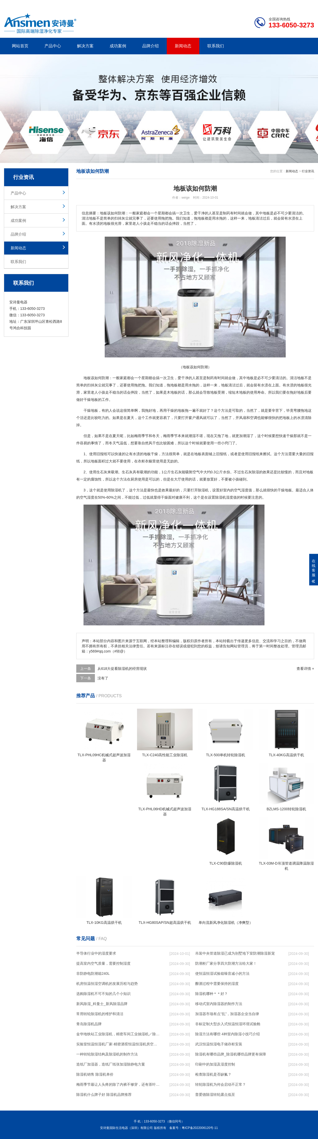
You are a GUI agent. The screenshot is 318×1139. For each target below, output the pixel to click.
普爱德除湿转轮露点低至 (215, 1094)
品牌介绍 (150, 46)
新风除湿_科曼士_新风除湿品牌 (101, 1004)
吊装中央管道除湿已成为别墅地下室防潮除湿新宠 (235, 953)
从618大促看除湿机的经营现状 (122, 668)
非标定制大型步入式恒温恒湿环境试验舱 (227, 1024)
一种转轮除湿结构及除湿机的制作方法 (107, 1054)
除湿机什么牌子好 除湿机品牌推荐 (104, 1094)
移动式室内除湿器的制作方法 (218, 1004)
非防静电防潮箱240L (93, 973)
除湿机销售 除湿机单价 (94, 1074)
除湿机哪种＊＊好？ (211, 994)
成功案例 (118, 46)
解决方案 (85, 46)
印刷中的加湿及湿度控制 (215, 1064)
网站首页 (20, 46)
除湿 (255, 472)
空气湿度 (241, 490)
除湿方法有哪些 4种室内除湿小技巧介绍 (227, 1034)
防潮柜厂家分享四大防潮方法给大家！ (226, 963)
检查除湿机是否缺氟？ (213, 1074)
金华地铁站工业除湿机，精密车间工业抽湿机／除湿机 (118, 1034)
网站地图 (284, 4)
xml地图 (307, 4)
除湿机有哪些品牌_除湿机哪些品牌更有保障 (230, 1054)
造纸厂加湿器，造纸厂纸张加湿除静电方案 (110, 1064)
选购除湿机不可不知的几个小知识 (103, 994)
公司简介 (236, 4)
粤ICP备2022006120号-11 (200, 1128)
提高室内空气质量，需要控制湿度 (103, 963)
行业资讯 (308, 171)
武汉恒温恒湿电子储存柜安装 (218, 1044)
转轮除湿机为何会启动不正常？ (220, 1084)
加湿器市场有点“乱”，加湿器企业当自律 (227, 1014)
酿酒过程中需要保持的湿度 (217, 983)
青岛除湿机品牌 (89, 1024)
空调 (253, 418)
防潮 (105, 378)
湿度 (90, 497)
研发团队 (260, 4)
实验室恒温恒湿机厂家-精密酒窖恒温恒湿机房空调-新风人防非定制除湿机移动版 (118, 1044)
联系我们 (215, 46)
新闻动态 (183, 46)
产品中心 (52, 46)
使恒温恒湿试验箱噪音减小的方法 (222, 973)
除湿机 (116, 490)
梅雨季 (139, 436)
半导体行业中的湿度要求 (96, 953)
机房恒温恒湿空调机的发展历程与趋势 (107, 983)
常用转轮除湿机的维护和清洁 (99, 1014)
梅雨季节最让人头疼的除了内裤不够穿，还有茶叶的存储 (118, 1084)
